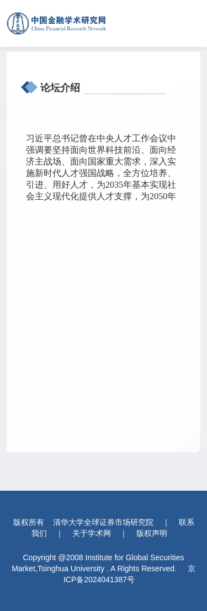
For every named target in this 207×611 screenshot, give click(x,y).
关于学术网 (91, 533)
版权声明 (151, 533)
